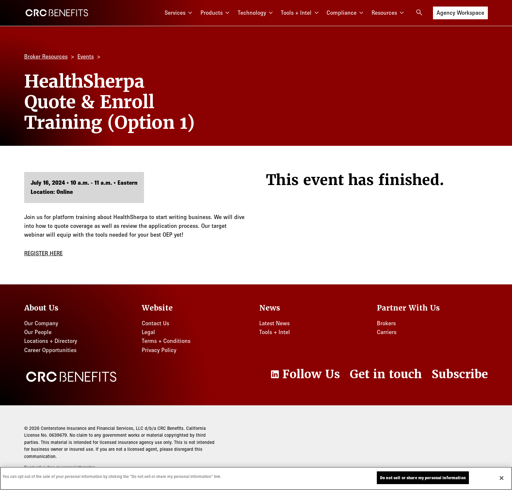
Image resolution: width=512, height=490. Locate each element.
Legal (148, 332)
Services (179, 13)
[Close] (501, 479)
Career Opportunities (50, 350)
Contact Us (155, 323)
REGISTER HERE (43, 253)
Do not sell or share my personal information (59, 467)
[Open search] (419, 12)
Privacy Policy (159, 350)
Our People (38, 332)
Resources (389, 13)
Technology (256, 13)
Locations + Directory (50, 341)
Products (215, 13)
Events (85, 56)
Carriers (386, 332)
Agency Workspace (460, 12)
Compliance (346, 13)
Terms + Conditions (166, 341)
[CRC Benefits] (56, 13)
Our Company (41, 323)
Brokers (386, 323)
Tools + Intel (300, 13)
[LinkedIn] (304, 374)
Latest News (274, 323)
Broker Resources (46, 56)
